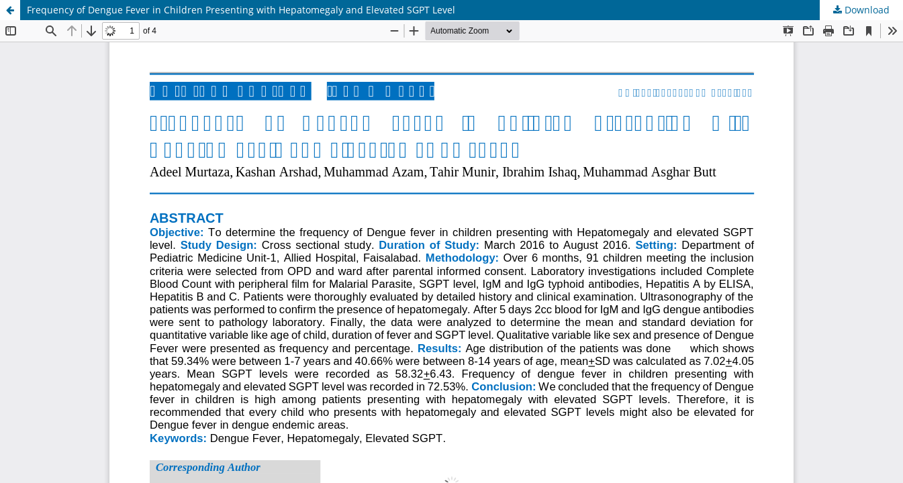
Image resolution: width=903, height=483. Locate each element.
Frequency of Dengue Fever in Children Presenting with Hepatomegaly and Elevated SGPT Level (241, 9)
